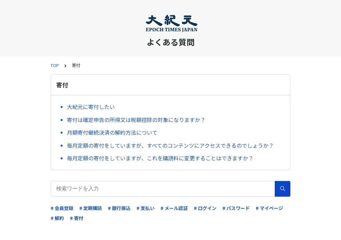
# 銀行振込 (119, 208)
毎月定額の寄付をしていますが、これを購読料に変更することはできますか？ (160, 158)
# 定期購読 (90, 208)
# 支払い (146, 208)
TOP (55, 65)
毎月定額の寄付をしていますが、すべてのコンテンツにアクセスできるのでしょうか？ (170, 145)
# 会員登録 (62, 208)
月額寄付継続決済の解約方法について (112, 132)
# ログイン (205, 208)
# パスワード (236, 208)
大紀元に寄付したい (91, 107)
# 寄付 (76, 218)
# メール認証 (174, 208)
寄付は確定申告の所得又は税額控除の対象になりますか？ (136, 120)
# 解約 (57, 218)
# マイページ (269, 208)
